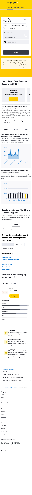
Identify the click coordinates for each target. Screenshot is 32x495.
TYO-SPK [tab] (16, 224)
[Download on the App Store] (15, 443)
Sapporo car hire (6, 257)
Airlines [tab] (16, 129)
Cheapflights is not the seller (17, 374)
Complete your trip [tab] (8, 244)
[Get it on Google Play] (5, 443)
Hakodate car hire (7, 264)
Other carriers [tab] (19, 244)
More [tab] (26, 129)
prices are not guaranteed (8, 369)
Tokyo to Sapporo (13, 387)
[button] (3, 3)
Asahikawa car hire (7, 262)
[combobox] (6, 25)
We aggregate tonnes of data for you (17, 377)
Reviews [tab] (13, 283)
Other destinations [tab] (8, 248)
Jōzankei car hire (6, 266)
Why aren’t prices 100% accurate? (17, 380)
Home (6, 387)
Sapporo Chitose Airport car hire (10, 259)
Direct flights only (11, 28)
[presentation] (18, 84)
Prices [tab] (6, 129)
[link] (13, 99)
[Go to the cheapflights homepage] (12, 3)
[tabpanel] (16, 169)
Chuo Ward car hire (7, 269)
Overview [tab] (5, 283)
